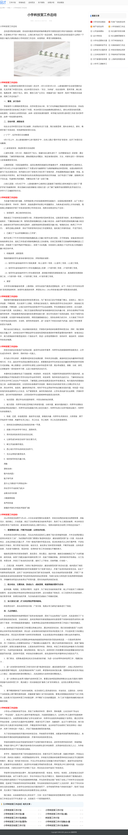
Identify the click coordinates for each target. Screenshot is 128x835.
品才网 (2, 8)
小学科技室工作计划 (12, 810)
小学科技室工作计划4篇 (14, 814)
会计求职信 (97, 36)
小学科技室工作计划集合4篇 (57, 822)
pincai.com (67, 832)
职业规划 (60, 2)
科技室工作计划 (52, 818)
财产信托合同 (98, 26)
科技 (8, 8)
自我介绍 (51, 2)
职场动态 (22, 2)
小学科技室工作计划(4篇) (56, 814)
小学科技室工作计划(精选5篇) (15, 818)
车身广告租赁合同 (118, 22)
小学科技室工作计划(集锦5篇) (57, 825)
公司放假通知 (98, 31)
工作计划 (12, 2)
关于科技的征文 (117, 40)
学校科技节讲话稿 (118, 54)
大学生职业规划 (99, 22)
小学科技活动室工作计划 (14, 825)
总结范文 (31, 2)
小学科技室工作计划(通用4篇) (15, 822)
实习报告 (41, 2)
